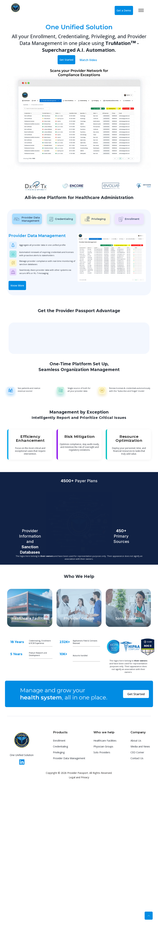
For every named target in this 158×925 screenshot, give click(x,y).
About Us (136, 740)
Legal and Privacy (79, 777)
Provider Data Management (69, 758)
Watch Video (88, 60)
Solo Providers (101, 752)
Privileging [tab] (95, 218)
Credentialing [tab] (61, 219)
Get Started (66, 59)
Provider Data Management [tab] (27, 219)
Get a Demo (124, 10)
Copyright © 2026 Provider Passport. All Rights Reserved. (79, 773)
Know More (17, 285)
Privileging (59, 752)
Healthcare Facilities (104, 740)
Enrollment (59, 740)
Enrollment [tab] (129, 219)
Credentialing (60, 746)
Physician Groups (103, 746)
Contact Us (137, 758)
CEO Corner (137, 752)
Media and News (140, 746)
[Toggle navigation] (144, 10)
